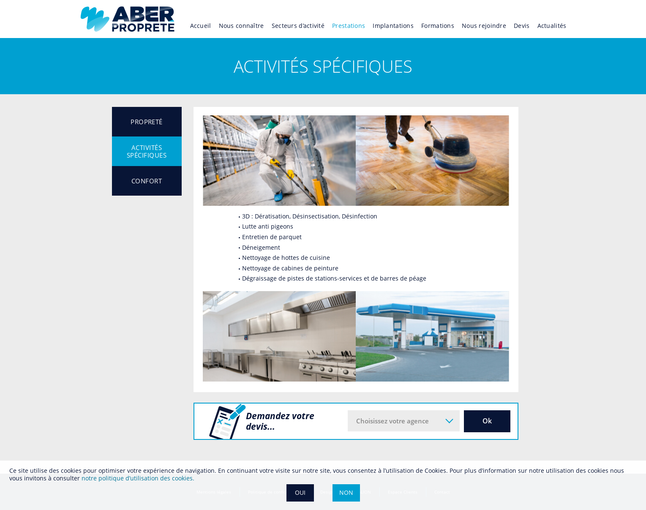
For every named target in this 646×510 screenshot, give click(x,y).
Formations (437, 26)
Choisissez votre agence (392, 421)
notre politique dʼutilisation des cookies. (138, 478)
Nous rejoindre (484, 26)
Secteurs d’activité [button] (298, 26)
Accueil (200, 26)
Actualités (552, 26)
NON (346, 492)
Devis (521, 26)
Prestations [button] (348, 26)
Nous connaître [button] (241, 26)
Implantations (393, 26)
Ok (487, 420)
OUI (300, 492)
